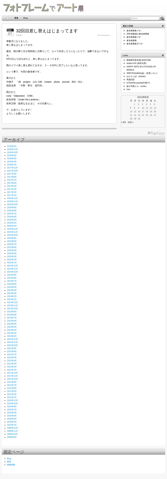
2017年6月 (12, 183)
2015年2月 (12, 259)
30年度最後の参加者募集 (138, 34)
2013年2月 (12, 333)
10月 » (131, 122)
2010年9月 (12, 406)
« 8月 (123, 122)
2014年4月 (12, 290)
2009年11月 (12, 431)
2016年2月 (12, 226)
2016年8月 (12, 210)
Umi (128, 89)
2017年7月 (12, 180)
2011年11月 (12, 376)
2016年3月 (12, 223)
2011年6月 (12, 388)
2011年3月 (12, 394)
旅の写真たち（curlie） (137, 86)
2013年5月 (12, 324)
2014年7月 (12, 281)
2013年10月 (12, 308)
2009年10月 (12, 434)
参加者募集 (132, 40)
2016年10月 (12, 204)
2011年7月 (12, 385)
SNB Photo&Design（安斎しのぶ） (143, 73)
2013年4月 (12, 327)
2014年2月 (12, 296)
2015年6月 (12, 247)
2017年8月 (12, 177)
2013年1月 (12, 336)
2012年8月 (12, 351)
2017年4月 (12, 189)
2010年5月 (12, 412)
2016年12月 (12, 198)
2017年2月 (12, 192)
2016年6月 (12, 217)
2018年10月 (12, 152)
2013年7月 (12, 318)
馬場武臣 (131, 79)
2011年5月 (12, 391)
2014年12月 (12, 266)
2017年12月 (12, 168)
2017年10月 (12, 171)
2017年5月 (12, 186)
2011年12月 (12, 373)
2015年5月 (12, 250)
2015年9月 (12, 238)
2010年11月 (12, 400)
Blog (25, 18)
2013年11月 (12, 305)
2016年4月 (12, 220)
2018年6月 (12, 158)
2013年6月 (12, 321)
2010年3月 (12, 419)
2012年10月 (12, 345)
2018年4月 (12, 161)
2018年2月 (12, 164)
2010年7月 (12, 409)
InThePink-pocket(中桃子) (138, 83)
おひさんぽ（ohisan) (136, 76)
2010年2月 (12, 422)
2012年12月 (12, 339)
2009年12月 (12, 428)
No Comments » (104, 35)
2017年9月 (12, 174)
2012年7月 (12, 354)
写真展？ (19, 35)
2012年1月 (12, 370)
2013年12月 (12, 302)
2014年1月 (12, 299)
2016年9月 (12, 207)
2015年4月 (12, 253)
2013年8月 (12, 314)
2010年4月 (12, 416)
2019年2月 (12, 146)
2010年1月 (12, 425)
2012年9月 (12, 348)
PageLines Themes (156, 133)
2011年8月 (12, 382)
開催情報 (11, 465)
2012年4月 (12, 360)
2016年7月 (12, 213)
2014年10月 (12, 272)
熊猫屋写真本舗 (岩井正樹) (139, 60)
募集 (16, 18)
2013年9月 (12, 311)
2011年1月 (12, 397)
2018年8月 (12, 155)
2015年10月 (12, 235)
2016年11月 (12, 201)
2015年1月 (12, 262)
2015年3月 (12, 256)
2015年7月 (12, 244)
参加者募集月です (135, 44)
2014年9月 (12, 275)
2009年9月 (12, 437)
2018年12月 (12, 149)
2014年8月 (12, 278)
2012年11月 (12, 342)
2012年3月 (12, 363)
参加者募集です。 (135, 30)
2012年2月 (12, 367)
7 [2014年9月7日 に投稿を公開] (130, 108)
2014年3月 (12, 293)
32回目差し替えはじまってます (47, 30)
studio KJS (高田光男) (136, 63)
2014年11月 (12, 269)
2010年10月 (12, 403)
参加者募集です (134, 37)
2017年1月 (12, 195)
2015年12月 (12, 229)
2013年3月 (12, 330)
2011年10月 (12, 379)
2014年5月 (12, 287)
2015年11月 (12, 232)
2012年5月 (12, 357)
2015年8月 (12, 241)
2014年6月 (12, 284)
